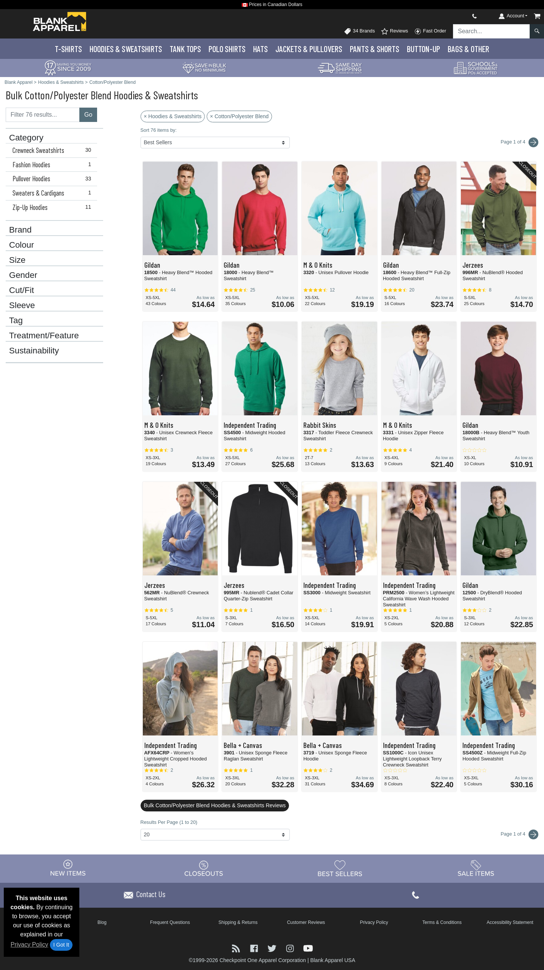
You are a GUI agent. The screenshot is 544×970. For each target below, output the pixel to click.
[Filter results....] (43, 115)
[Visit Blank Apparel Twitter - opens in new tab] (273, 947)
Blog (102, 922)
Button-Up (423, 49)
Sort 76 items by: (159, 130)
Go (88, 114)
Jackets (308, 49)
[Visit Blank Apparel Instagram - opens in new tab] (291, 947)
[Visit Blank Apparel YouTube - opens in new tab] (308, 947)
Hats (260, 49)
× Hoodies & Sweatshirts (173, 116)
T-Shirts (68, 49)
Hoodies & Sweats (126, 49)
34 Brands (359, 31)
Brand (20, 230)
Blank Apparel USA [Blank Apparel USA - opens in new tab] (332, 960)
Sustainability (34, 351)
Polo (227, 49)
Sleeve (22, 305)
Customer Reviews (306, 922)
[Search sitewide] (491, 31)
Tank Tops (185, 49)
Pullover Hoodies (53, 178)
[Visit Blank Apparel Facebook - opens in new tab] (255, 947)
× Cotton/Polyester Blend (239, 116)
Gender (23, 275)
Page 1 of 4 (519, 834)
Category (26, 138)
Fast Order (430, 31)
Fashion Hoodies (53, 164)
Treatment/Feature (44, 336)
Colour (21, 245)
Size (17, 260)
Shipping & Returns (237, 922)
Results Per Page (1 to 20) (169, 822)
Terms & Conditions (442, 922)
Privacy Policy (29, 944)
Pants (374, 49)
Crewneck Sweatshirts (53, 150)
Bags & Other (468, 49)
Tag (16, 320)
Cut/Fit (21, 290)
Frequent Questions (170, 922)
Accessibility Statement (510, 922)
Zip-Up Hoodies (53, 207)
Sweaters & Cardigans (53, 193)
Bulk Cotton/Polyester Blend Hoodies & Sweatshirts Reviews (215, 805)
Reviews (394, 31)
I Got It (61, 945)
